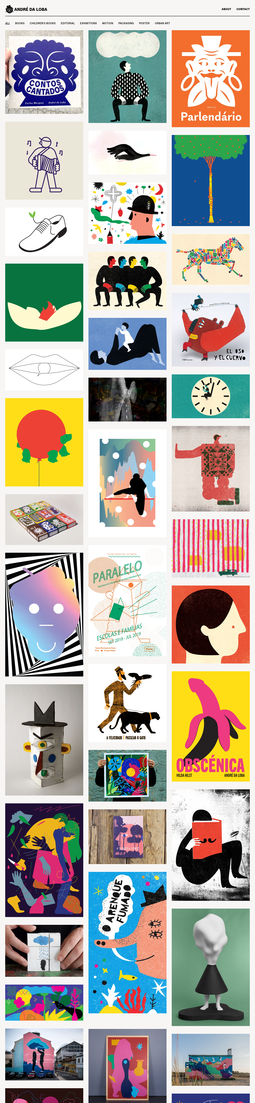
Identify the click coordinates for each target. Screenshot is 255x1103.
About (226, 9)
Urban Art (162, 23)
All (7, 23)
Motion (107, 23)
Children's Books (43, 23)
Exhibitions (88, 23)
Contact (243, 9)
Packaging (126, 23)
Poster (144, 23)
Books (20, 23)
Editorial (68, 23)
